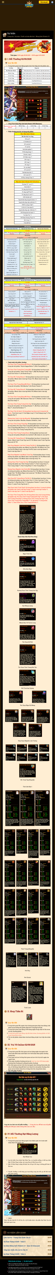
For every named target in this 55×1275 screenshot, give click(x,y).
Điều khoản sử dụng (14, 1261)
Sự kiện (17, 36)
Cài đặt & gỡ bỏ (28, 1261)
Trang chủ (10, 36)
